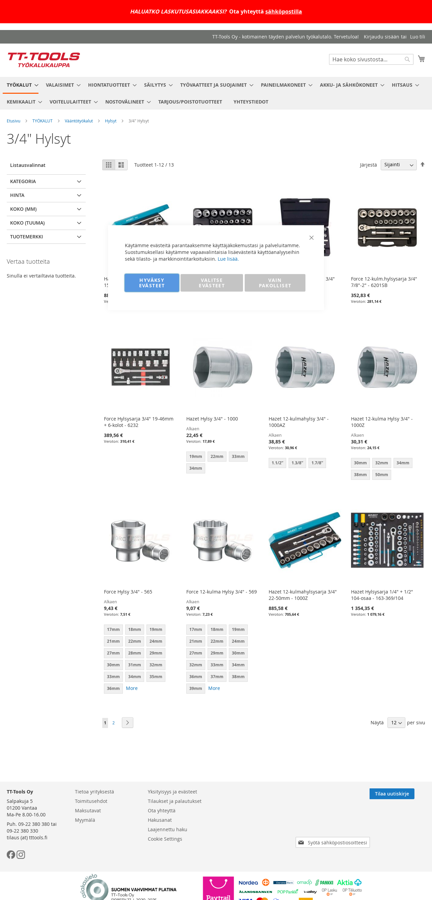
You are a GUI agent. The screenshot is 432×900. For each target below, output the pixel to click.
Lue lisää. (228, 258)
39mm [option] (195, 688)
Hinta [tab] (17, 195)
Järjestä (368, 164)
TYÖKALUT (42, 120)
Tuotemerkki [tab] (26, 236)
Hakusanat (160, 820)
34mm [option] (403, 463)
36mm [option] (113, 688)
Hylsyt (110, 120)
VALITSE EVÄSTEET (212, 282)
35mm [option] (156, 676)
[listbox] (387, 470)
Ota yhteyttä (162, 810)
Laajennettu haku (167, 829)
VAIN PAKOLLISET (275, 282)
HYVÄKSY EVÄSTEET (152, 282)
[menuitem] (20, 85)
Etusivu (13, 120)
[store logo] (44, 59)
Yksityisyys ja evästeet (172, 791)
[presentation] (334, 823)
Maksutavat (88, 810)
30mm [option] (360, 463)
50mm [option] (381, 474)
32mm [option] (381, 463)
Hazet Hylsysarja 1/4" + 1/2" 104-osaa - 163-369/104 (382, 594)
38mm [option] (360, 474)
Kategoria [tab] (23, 181)
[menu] (216, 93)
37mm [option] (217, 676)
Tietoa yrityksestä (94, 791)
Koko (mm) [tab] (23, 209)
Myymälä (85, 820)
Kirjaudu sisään (381, 36)
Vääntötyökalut (79, 120)
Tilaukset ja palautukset (174, 801)
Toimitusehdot (91, 801)
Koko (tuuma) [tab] (27, 223)
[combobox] (371, 59)
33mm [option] (113, 676)
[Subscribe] (402, 793)
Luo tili (417, 36)
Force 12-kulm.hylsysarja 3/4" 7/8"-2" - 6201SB (384, 281)
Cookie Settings (165, 839)
